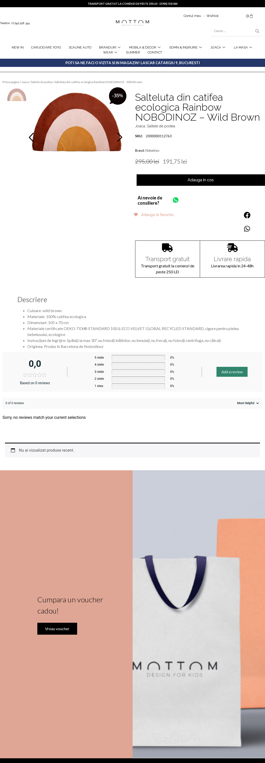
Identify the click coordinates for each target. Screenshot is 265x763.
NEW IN (18, 47)
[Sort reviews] (247, 403)
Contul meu (192, 16)
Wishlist (212, 16)
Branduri (110, 47)
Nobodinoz (152, 150)
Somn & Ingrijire (186, 47)
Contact (155, 52)
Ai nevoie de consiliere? (150, 200)
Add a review (232, 372)
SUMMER (133, 52)
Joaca (25, 82)
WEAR (110, 52)
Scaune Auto (80, 47)
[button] (247, 215)
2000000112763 (153, 136)
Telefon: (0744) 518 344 (15, 23)
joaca (218, 47)
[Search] (257, 31)
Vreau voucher (57, 636)
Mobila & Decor (145, 47)
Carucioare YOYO (46, 47)
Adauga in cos (201, 180)
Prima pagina (10, 82)
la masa (243, 47)
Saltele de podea (42, 82)
